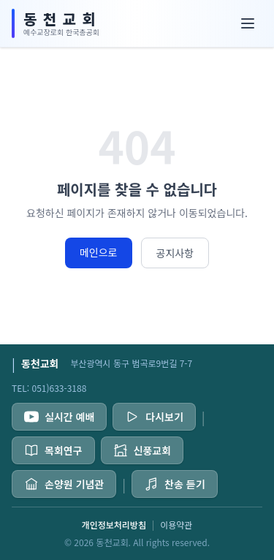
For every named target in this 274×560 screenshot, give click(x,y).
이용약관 (176, 525)
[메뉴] (247, 23)
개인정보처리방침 (114, 525)
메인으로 (99, 252)
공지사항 (175, 253)
